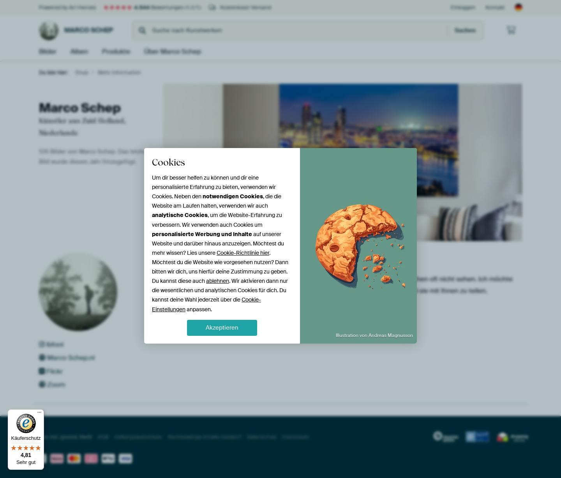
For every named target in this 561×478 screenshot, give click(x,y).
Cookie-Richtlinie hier (243, 252)
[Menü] (39, 414)
